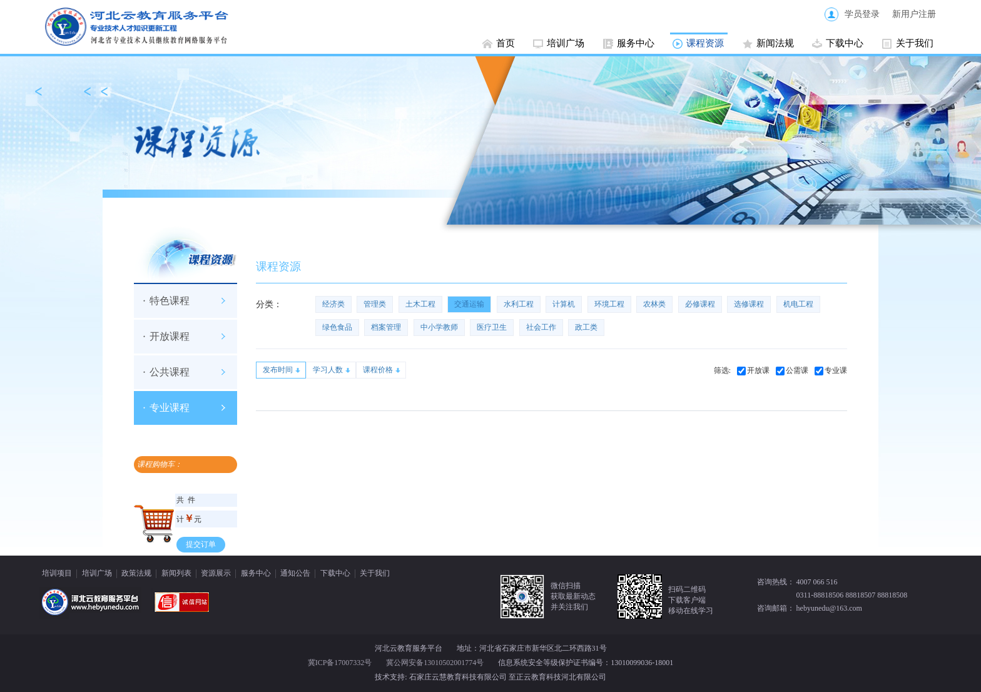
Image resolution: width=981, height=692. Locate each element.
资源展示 (216, 573)
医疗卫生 (492, 327)
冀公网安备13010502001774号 (435, 662)
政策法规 (136, 573)
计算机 (563, 304)
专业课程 (170, 407)
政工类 (586, 327)
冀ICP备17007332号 (340, 662)
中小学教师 (439, 327)
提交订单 (201, 544)
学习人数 (328, 369)
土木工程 (420, 304)
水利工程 (519, 304)
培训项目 (57, 573)
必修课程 (700, 304)
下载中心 (844, 43)
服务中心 (635, 43)
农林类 (654, 304)
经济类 (333, 304)
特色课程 (170, 300)
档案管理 (386, 327)
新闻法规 (775, 43)
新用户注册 (914, 14)
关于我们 (914, 43)
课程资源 (705, 43)
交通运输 (469, 304)
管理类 (374, 304)
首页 (505, 43)
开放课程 (170, 336)
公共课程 (170, 372)
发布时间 (278, 369)
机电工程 (798, 304)
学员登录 (862, 14)
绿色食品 (337, 327)
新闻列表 (176, 573)
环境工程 (609, 304)
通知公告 (295, 573)
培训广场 (565, 43)
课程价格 (378, 369)
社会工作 (541, 327)
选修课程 (749, 304)
